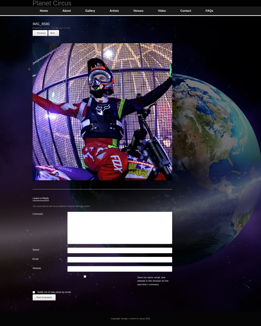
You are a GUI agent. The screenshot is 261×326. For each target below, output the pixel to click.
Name (36, 249)
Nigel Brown (65, 28)
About (66, 10)
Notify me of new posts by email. (54, 292)
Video (162, 10)
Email (36, 259)
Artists (114, 10)
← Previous (40, 33)
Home (44, 10)
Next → (53, 33)
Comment (38, 214)
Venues (138, 10)
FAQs (209, 10)
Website (37, 268)
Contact (185, 10)
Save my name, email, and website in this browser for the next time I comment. (152, 281)
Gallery (90, 10)
